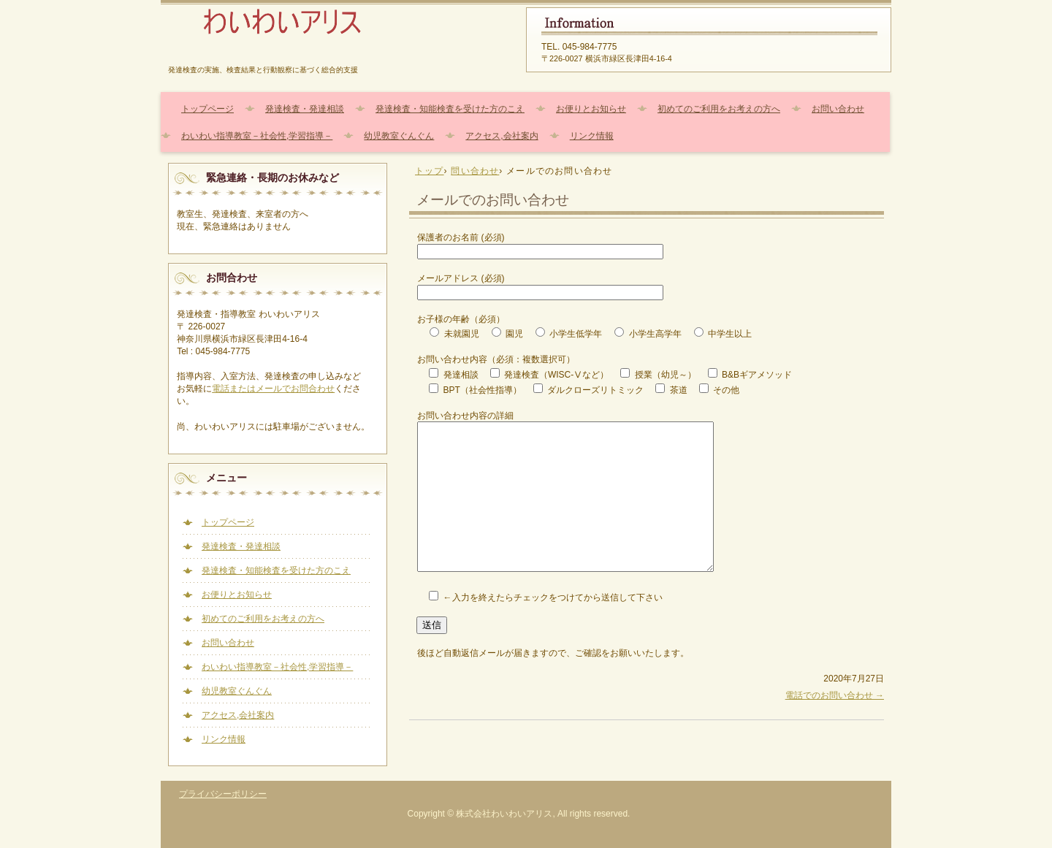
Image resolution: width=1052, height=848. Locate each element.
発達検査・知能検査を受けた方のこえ (450, 109)
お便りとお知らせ (591, 109)
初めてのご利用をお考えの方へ (719, 109)
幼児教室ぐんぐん (399, 136)
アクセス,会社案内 (501, 136)
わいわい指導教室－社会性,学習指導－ (256, 136)
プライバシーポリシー (223, 794)
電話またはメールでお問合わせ (273, 388)
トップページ (207, 109)
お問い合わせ (838, 109)
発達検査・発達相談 (304, 109)
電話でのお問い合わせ (834, 695)
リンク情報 (592, 136)
